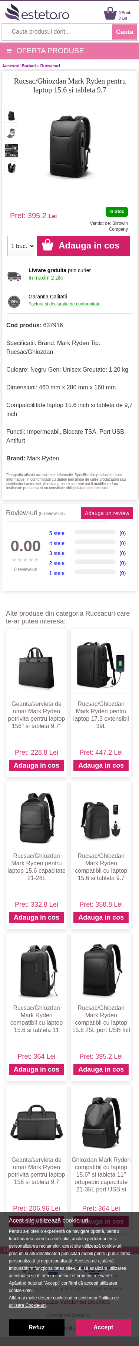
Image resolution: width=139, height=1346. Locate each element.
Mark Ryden (43, 458)
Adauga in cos (36, 765)
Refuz (37, 1327)
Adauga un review (107, 513)
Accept (103, 1327)
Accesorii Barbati (19, 66)
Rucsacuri (50, 66)
